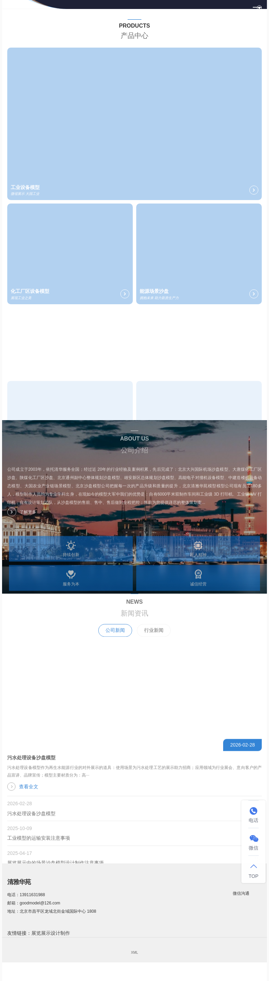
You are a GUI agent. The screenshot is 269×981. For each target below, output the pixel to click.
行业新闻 (153, 641)
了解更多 (21, 517)
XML (134, 952)
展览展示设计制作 (50, 933)
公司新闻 (115, 641)
